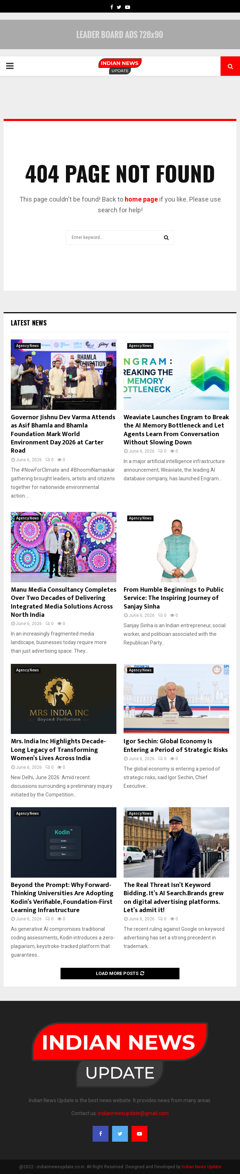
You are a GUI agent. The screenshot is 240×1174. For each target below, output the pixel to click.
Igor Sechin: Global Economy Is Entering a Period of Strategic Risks (176, 745)
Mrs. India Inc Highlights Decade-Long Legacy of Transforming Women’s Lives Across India (58, 750)
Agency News (27, 346)
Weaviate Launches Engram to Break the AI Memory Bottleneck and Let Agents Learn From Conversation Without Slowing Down (176, 430)
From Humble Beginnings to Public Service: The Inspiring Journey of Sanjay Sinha (174, 598)
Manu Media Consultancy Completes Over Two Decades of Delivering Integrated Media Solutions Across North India (63, 602)
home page (141, 199)
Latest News (28, 322)
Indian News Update (201, 1166)
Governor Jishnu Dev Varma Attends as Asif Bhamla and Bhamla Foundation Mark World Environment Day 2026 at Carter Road (63, 434)
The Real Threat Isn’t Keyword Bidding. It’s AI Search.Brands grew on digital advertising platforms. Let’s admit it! (174, 898)
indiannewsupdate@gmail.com (133, 1113)
